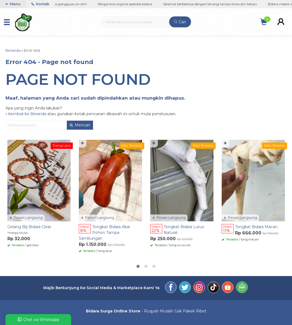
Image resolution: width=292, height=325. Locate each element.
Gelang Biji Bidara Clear (29, 226)
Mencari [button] (80, 125)
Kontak (40, 4)
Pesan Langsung (26, 218)
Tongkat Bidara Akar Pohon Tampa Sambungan (104, 232)
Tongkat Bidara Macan (256, 226)
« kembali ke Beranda (25, 113)
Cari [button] (180, 21)
